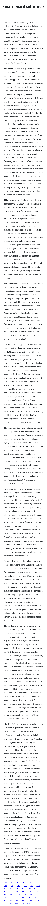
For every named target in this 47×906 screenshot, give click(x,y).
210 (31, 895)
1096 (11, 895)
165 (23, 889)
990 (22, 903)
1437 (23, 898)
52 (18, 898)
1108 (18, 886)
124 (11, 900)
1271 (30, 883)
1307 (5, 883)
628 (37, 883)
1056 (30, 900)
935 (12, 883)
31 (18, 889)
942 (29, 889)
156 (36, 898)
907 (28, 903)
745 (17, 892)
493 (31, 886)
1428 (25, 886)
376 (30, 898)
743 (5, 889)
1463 (11, 889)
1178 (37, 900)
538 (16, 903)
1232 (23, 892)
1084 (30, 892)
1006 (5, 886)
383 (5, 895)
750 (12, 898)
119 (12, 886)
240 (5, 900)
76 (11, 903)
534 (37, 895)
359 (18, 883)
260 (5, 892)
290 (25, 895)
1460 (23, 900)
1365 (18, 895)
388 (24, 883)
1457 (38, 886)
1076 (36, 889)
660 (17, 900)
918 (11, 892)
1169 (37, 892)
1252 (5, 898)
